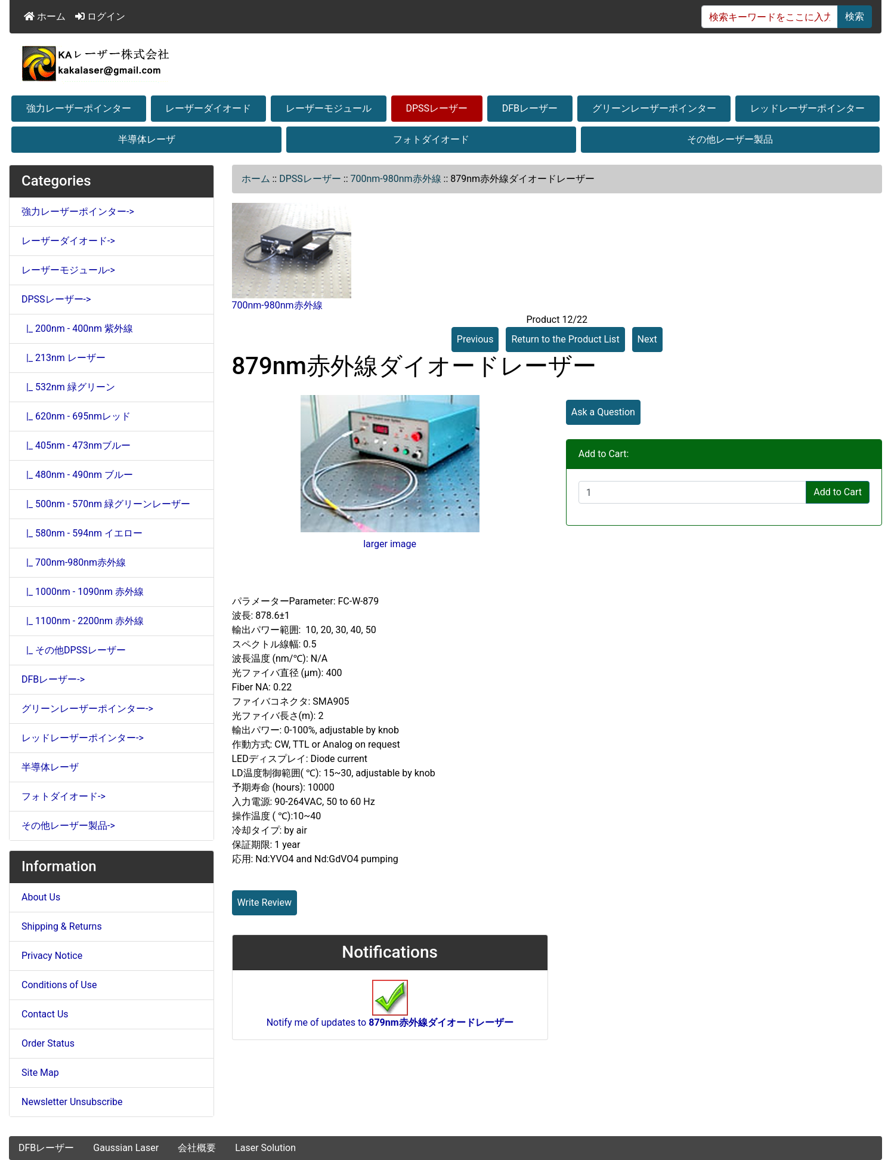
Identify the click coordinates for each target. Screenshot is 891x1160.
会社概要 (197, 1147)
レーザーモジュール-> (68, 270)
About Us (40, 897)
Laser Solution (265, 1147)
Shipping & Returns (61, 926)
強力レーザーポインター (78, 108)
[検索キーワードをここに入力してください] (769, 16)
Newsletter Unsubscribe (72, 1101)
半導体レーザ (146, 139)
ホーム (45, 16)
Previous (475, 339)
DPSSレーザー (437, 108)
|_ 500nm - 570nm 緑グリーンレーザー (105, 504)
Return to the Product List (565, 339)
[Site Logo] (445, 63)
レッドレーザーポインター (807, 108)
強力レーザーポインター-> (77, 211)
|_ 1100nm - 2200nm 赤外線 (82, 621)
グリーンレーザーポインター (654, 108)
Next (647, 339)
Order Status (48, 1043)
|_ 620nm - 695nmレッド (76, 416)
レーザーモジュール (329, 108)
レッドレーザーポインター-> (82, 737)
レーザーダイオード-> (68, 240)
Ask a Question (603, 412)
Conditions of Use (59, 985)
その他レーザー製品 (730, 139)
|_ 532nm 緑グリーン (68, 387)
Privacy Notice (51, 955)
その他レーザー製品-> (68, 825)
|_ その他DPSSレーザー (73, 650)
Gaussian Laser (126, 1147)
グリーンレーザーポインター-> (87, 708)
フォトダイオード (431, 139)
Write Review (264, 902)
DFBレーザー (530, 108)
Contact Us (45, 1014)
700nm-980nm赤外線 (395, 178)
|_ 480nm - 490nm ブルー (77, 474)
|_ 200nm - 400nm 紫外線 (77, 328)
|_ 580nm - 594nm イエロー (82, 533)
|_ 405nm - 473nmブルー (76, 445)
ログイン (100, 16)
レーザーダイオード (208, 108)
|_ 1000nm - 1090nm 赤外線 (82, 591)
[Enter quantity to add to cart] (692, 492)
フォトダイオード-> (63, 796)
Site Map (40, 1072)
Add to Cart (837, 492)
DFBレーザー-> (53, 679)
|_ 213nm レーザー (63, 357)
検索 (854, 16)
